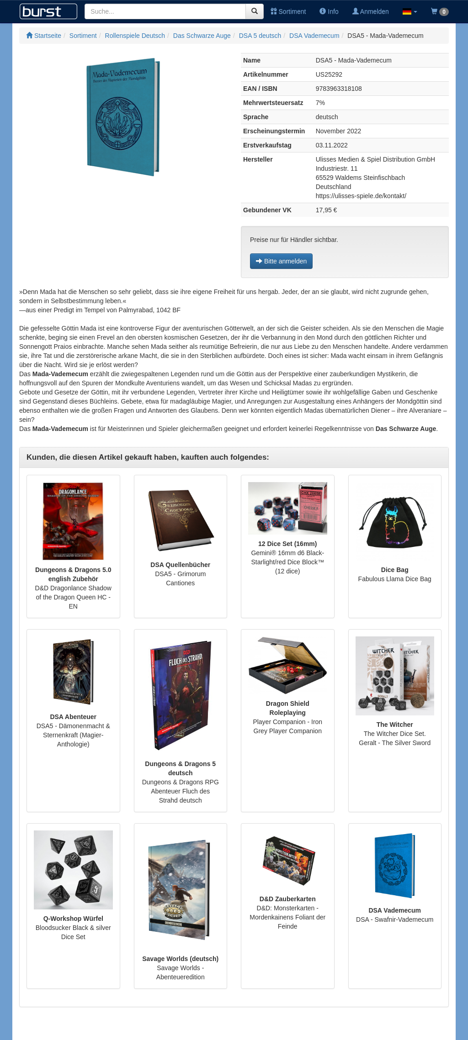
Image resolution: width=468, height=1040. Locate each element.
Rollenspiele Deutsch (135, 35)
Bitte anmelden (281, 261)
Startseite (43, 35)
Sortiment (288, 11)
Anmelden (370, 11)
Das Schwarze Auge (202, 35)
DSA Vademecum (314, 35)
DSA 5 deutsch (260, 35)
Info (328, 11)
